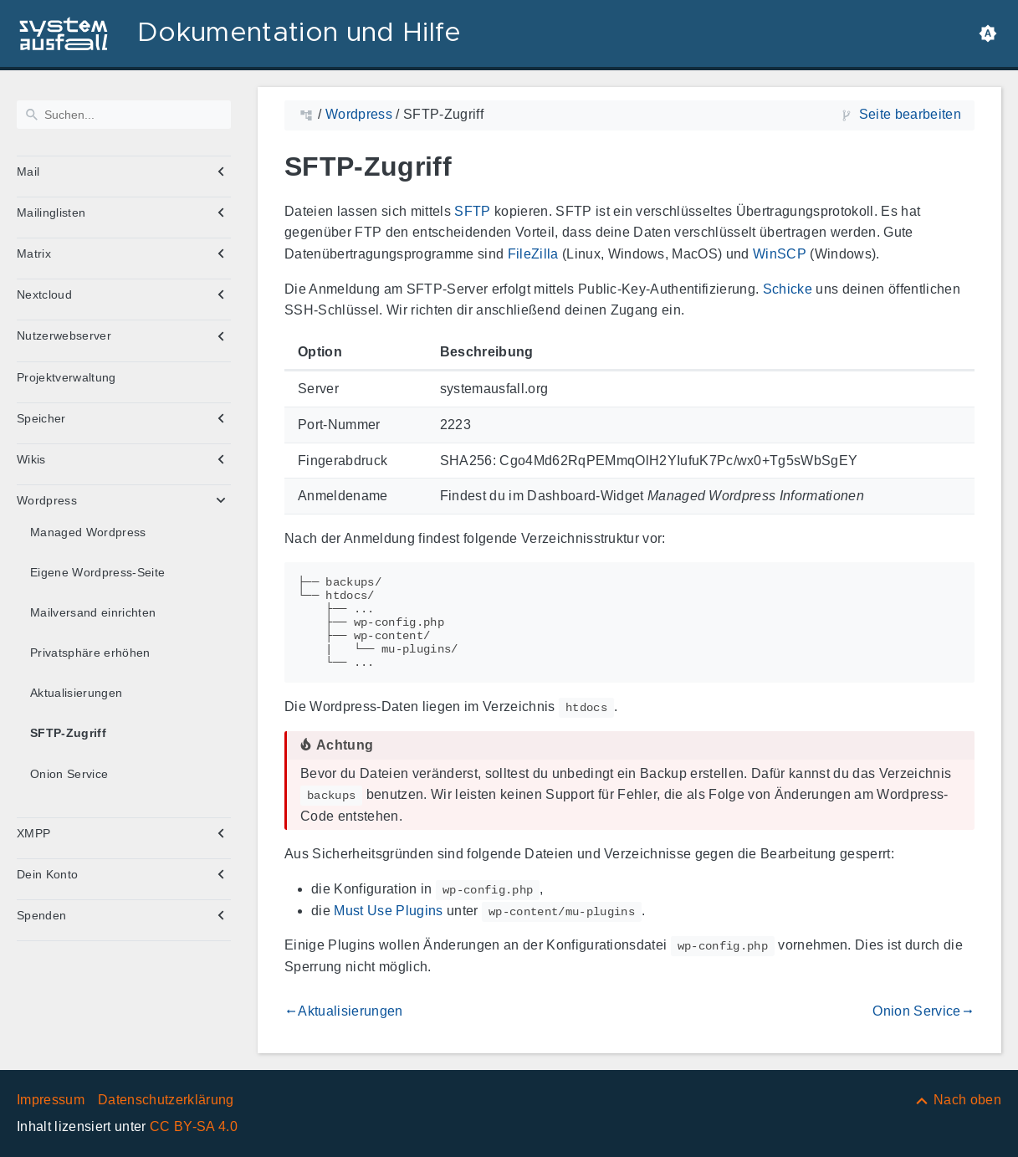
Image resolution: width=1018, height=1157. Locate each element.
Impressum (50, 1100)
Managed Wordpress (88, 532)
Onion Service (69, 774)
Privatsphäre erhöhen (90, 652)
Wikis (31, 459)
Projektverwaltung (66, 377)
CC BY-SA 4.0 (194, 1126)
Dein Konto (47, 874)
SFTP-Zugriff (68, 733)
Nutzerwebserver (64, 335)
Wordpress (47, 500)
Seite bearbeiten (910, 114)
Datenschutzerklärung (166, 1100)
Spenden (41, 915)
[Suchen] (124, 114)
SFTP (472, 211)
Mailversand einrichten (93, 612)
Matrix (34, 253)
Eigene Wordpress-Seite (97, 572)
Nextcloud (44, 294)
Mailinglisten (51, 212)
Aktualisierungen (76, 692)
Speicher (41, 418)
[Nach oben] (957, 1100)
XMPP (33, 833)
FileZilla (533, 254)
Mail (28, 171)
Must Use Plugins (388, 911)
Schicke (787, 289)
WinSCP (779, 254)
